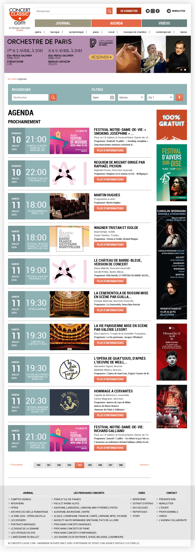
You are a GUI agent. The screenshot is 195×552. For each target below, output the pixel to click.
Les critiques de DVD (23, 532)
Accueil (12, 79)
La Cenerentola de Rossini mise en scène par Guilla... (121, 294)
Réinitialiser (179, 97)
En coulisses (140, 507)
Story (136, 515)
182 (59, 465)
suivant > (145, 464)
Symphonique (76, 32)
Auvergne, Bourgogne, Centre (72, 511)
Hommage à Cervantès (113, 391)
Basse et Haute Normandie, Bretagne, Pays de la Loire (86, 520)
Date (95, 97)
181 (49, 465)
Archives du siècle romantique (29, 511)
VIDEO (141, 493)
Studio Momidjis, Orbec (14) (37, 212)
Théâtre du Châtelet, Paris (37, 342)
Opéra (38, 32)
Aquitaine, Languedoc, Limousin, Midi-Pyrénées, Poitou (86, 507)
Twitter (148, 11)
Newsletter (178, 11)
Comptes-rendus (21, 499)
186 (100, 465)
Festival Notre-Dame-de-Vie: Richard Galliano (119, 428)
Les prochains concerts (89, 493)
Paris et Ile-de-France (67, 499)
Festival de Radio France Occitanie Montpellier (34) (37, 246)
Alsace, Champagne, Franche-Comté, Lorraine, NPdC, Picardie (90, 515)
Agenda (116, 23)
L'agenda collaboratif (173, 520)
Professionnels (168, 511)
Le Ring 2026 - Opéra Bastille (28, 515)
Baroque (54, 32)
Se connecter (128, 11)
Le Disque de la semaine (25, 528)
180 (38, 465)
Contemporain (163, 32)
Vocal (111, 32)
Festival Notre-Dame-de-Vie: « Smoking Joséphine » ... (120, 131)
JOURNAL (28, 493)
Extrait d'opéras (143, 503)
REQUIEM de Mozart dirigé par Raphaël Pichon (119, 164)
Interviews (17, 503)
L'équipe (164, 507)
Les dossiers (18, 520)
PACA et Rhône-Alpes (66, 503)
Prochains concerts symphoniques (75, 532)
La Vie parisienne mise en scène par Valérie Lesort (121, 327)
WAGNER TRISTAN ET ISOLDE (116, 227)
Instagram (153, 11)
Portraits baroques (23, 524)
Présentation (167, 499)
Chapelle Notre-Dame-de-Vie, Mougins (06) (37, 148)
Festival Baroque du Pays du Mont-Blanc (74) (37, 409)
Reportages (140, 511)
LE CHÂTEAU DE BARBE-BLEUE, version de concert (118, 262)
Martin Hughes (107, 194)
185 (90, 465)
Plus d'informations (110, 150)
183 (69, 465)
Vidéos (164, 23)
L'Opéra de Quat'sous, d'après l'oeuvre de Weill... (120, 360)
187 (110, 465)
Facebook (158, 11)
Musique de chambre (135, 32)
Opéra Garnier (37, 308)
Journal (63, 23)
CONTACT (171, 493)
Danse (183, 32)
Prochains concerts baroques (72, 524)
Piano (96, 32)
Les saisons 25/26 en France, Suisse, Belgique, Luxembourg (88, 536)
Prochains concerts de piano (71, 528)
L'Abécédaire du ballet (25, 536)
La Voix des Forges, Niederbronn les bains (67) (37, 376)
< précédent (15, 464)
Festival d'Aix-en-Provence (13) (37, 179)
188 (121, 465)
